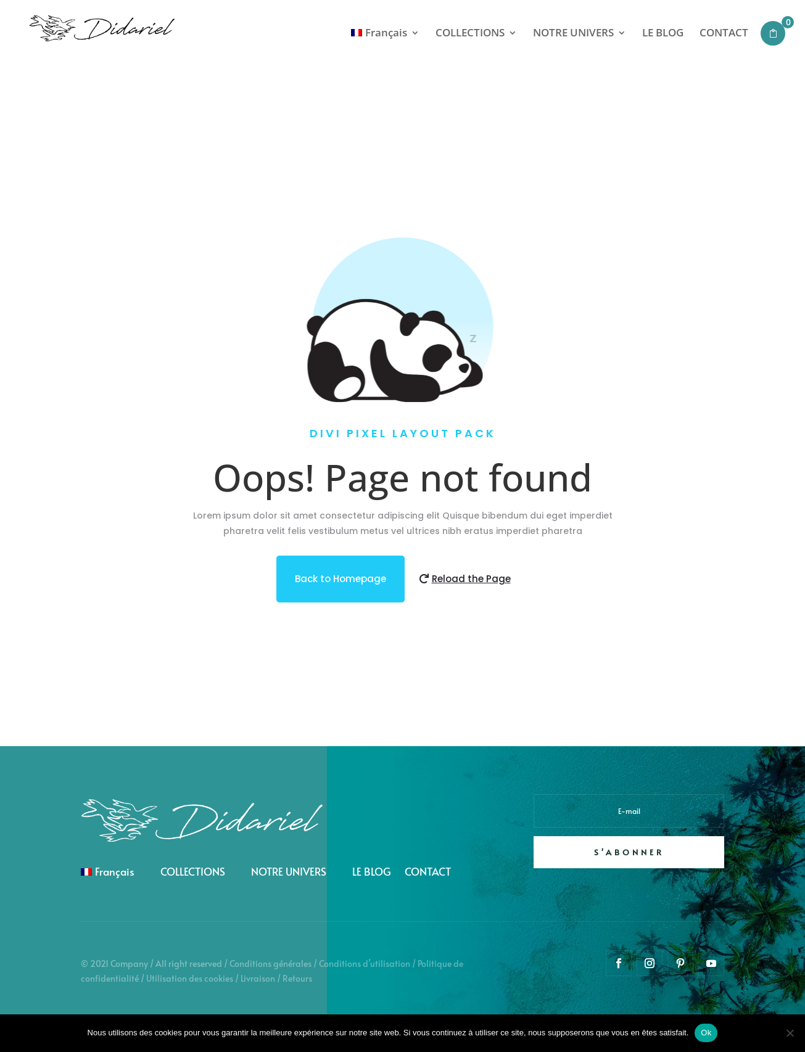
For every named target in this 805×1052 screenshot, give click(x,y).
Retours (297, 978)
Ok (706, 1032)
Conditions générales (270, 963)
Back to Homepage (340, 578)
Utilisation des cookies (189, 978)
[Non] (789, 1033)
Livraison (258, 978)
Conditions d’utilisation (364, 963)
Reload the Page (471, 578)
